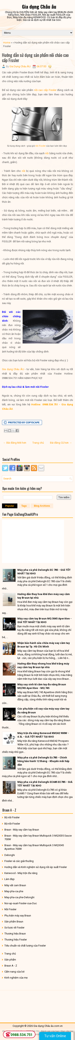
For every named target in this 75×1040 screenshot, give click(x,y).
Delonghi (9, 855)
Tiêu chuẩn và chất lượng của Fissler (25, 945)
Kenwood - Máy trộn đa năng (20, 873)
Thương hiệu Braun (15, 933)
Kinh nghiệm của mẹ (16, 977)
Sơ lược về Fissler (14, 927)
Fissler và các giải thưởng (19, 861)
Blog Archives (42, 505)
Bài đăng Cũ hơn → (61, 442)
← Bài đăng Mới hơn (14, 442)
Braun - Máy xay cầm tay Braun (21, 829)
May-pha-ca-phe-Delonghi (19, 897)
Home (6, 42)
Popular (9, 505)
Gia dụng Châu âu (39, 6)
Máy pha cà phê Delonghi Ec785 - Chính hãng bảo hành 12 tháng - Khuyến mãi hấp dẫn (43, 761)
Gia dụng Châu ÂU (13, 369)
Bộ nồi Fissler (12, 817)
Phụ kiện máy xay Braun (17, 915)
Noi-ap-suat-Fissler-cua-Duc (20, 903)
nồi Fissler (40, 146)
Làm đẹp (9, 879)
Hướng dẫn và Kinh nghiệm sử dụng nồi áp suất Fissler (35, 867)
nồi (47, 153)
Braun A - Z (10, 965)
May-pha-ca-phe (13, 891)
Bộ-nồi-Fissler (12, 823)
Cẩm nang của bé (14, 971)
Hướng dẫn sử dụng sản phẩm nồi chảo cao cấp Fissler (35, 57)
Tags (24, 505)
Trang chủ (38, 442)
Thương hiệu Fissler (15, 939)
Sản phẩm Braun (13, 921)
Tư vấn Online (55, 1036)
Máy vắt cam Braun (15, 885)
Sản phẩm (10, 959)
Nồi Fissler (10, 909)
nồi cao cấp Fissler (45, 90)
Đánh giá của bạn (50, 1031)
